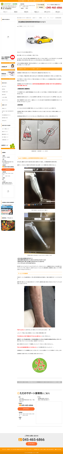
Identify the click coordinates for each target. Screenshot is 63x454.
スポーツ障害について (5, 128)
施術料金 (16, 12)
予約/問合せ (26, 409)
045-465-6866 (26, 405)
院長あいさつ (37, 12)
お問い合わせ (4, 120)
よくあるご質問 (4, 97)
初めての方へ (4, 86)
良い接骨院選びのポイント (6, 115)
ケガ (28, 26)
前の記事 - (29, 382)
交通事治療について (5, 139)
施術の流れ (26, 12)
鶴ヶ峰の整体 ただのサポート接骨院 (33, 452)
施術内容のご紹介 (5, 117)
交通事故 (20, 26)
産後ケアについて (5, 131)
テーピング (32, 26)
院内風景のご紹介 (5, 91)
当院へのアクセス (47, 12)
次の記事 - (51, 382)
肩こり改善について (5, 137)
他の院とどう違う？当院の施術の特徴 (7, 112)
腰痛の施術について (5, 134)
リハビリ (25, 26)
